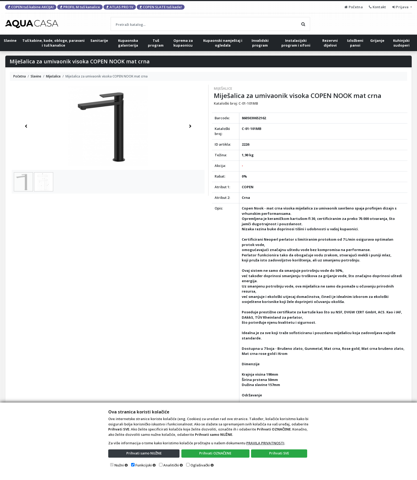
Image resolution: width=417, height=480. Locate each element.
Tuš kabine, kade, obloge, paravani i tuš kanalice (53, 43)
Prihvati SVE (279, 453)
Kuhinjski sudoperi (401, 43)
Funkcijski (143, 465)
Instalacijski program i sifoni (295, 43)
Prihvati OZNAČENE (215, 453)
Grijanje (377, 40)
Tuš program (156, 43)
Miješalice (223, 88)
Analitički (171, 465)
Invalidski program (260, 43)
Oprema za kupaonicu (183, 43)
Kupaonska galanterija (128, 43)
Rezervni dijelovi (330, 43)
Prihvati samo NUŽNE (144, 453)
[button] (25, 126)
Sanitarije (99, 40)
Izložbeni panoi (355, 43)
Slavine (10, 40)
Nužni (119, 465)
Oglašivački (200, 465)
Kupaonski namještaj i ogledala (222, 43)
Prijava (401, 7)
